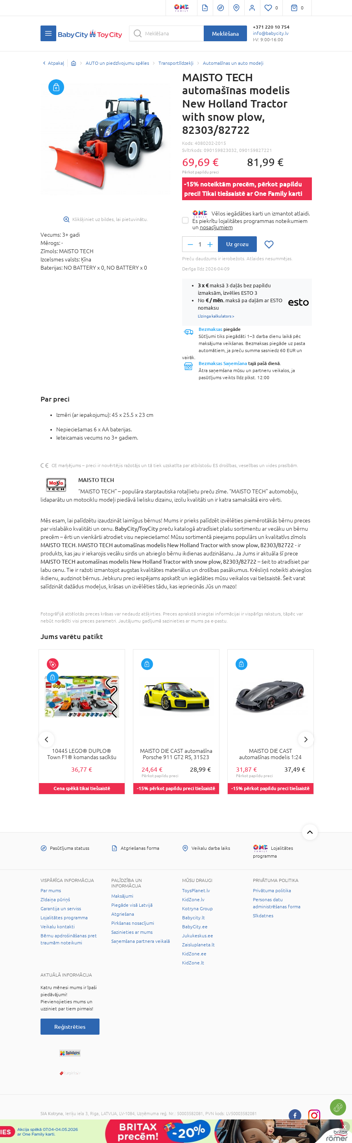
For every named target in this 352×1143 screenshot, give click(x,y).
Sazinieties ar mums (132, 932)
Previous (46, 739)
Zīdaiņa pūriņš (55, 899)
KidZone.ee (194, 954)
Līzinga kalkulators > (216, 316)
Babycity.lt (193, 917)
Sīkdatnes (263, 915)
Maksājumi (122, 896)
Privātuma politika (272, 890)
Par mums (51, 890)
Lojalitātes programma (64, 917)
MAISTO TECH (96, 480)
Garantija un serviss (61, 908)
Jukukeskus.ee (197, 936)
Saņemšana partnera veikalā (140, 941)
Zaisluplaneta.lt (198, 945)
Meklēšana (225, 33)
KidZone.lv (193, 899)
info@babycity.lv (271, 33)
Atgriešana (122, 914)
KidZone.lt (193, 963)
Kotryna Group (197, 908)
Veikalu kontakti (58, 926)
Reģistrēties (69, 1026)
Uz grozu (237, 244)
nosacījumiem (216, 227)
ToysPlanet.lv (196, 890)
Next (306, 739)
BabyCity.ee (195, 926)
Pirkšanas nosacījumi (132, 923)
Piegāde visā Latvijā (132, 905)
